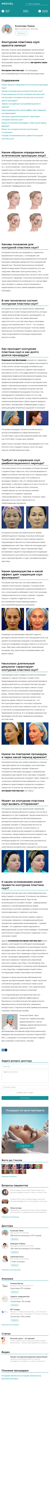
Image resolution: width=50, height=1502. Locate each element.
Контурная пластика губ (11, 1376)
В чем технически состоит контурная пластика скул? (23, 94)
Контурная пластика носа (31, 1376)
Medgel (8, 3)
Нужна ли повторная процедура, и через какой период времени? (24, 124)
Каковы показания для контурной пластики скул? (22, 91)
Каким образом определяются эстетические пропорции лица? (25, 86)
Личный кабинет (39, 11)
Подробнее (25, 1146)
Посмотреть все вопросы (10, 1217)
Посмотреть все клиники (10, 1325)
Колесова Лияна (25, 26)
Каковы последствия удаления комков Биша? (28, 1357)
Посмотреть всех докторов (11, 1270)
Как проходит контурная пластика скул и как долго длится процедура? (23, 99)
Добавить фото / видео (25, 1092)
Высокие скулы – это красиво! (22, 1338)
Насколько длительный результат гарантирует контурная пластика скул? (21, 118)
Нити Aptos (14, 1379)
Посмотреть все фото (9, 1176)
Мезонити (5, 1379)
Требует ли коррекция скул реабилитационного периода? (21, 105)
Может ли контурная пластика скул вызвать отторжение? (20, 130)
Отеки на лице (16, 1208)
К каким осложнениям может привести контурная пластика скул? (22, 137)
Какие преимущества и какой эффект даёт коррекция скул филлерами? (24, 111)
